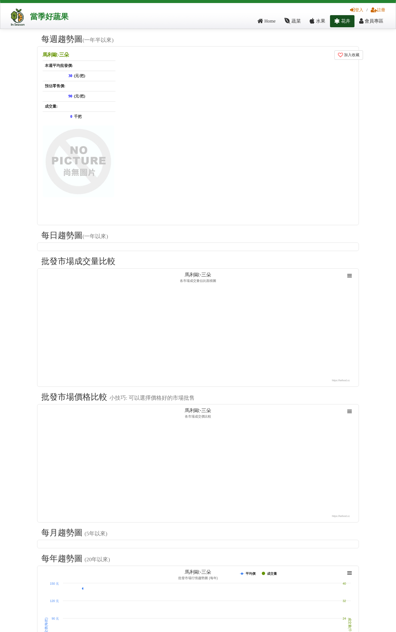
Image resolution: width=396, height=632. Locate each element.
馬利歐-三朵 (56, 55)
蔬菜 (292, 21)
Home (266, 21)
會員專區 (371, 21)
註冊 (378, 9)
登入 (356, 9)
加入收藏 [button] (349, 55)
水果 (317, 21)
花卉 (342, 21)
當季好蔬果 (49, 16)
